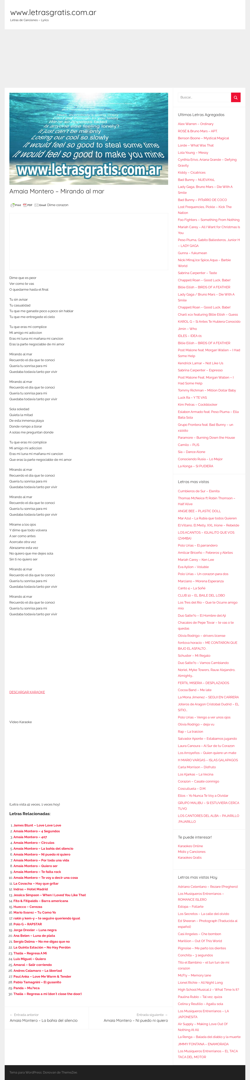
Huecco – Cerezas (27, 907)
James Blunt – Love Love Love (37, 825)
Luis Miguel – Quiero (29, 959)
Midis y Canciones (191, 852)
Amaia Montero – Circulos (33, 843)
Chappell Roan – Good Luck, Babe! (204, 280)
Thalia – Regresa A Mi (30, 953)
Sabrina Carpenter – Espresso (200, 370)
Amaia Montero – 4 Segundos (36, 831)
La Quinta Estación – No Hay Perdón (42, 947)
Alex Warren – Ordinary (195, 124)
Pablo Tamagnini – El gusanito (37, 982)
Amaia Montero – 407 (30, 837)
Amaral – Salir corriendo (32, 965)
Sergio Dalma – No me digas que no (41, 941)
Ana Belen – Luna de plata (34, 936)
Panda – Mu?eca (26, 988)
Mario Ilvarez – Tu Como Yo (34, 912)
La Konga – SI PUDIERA (195, 466)
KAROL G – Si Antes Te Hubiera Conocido (209, 321)
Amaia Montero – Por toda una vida (41, 860)
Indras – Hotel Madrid (30, 889)
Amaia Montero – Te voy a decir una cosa (45, 878)
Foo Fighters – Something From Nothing (209, 220)
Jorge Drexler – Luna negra (35, 930)
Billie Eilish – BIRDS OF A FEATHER (204, 287)
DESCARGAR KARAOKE (27, 692)
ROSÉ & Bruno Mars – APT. (198, 131)
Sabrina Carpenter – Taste (197, 273)
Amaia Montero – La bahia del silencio (43, 848)
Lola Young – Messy (193, 153)
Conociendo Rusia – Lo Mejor (200, 459)
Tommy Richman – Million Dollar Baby (207, 390)
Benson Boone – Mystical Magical (203, 138)
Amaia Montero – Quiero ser (35, 866)
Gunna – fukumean (192, 253)
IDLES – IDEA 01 (190, 336)
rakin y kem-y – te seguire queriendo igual (46, 918)
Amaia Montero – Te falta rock (37, 872)
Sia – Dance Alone (191, 452)
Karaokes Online (190, 846)
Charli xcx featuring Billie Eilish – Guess (208, 314)
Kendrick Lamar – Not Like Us (200, 363)
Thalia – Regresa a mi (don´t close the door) (47, 994)
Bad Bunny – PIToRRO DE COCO (202, 200)
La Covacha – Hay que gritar (36, 883)
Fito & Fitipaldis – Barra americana (40, 901)
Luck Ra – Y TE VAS (192, 397)
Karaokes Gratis (190, 857)
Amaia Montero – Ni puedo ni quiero (41, 854)
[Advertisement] (125, 58)
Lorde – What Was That (196, 145)
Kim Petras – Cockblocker (197, 404)
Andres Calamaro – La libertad (37, 971)
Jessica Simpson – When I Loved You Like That (49, 895)
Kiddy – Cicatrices (191, 172)
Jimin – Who (187, 329)
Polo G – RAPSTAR (27, 924)
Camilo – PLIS (188, 445)
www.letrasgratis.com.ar (53, 12)
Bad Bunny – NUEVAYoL (196, 180)
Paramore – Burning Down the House (206, 438)
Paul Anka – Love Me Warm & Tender (42, 976)
